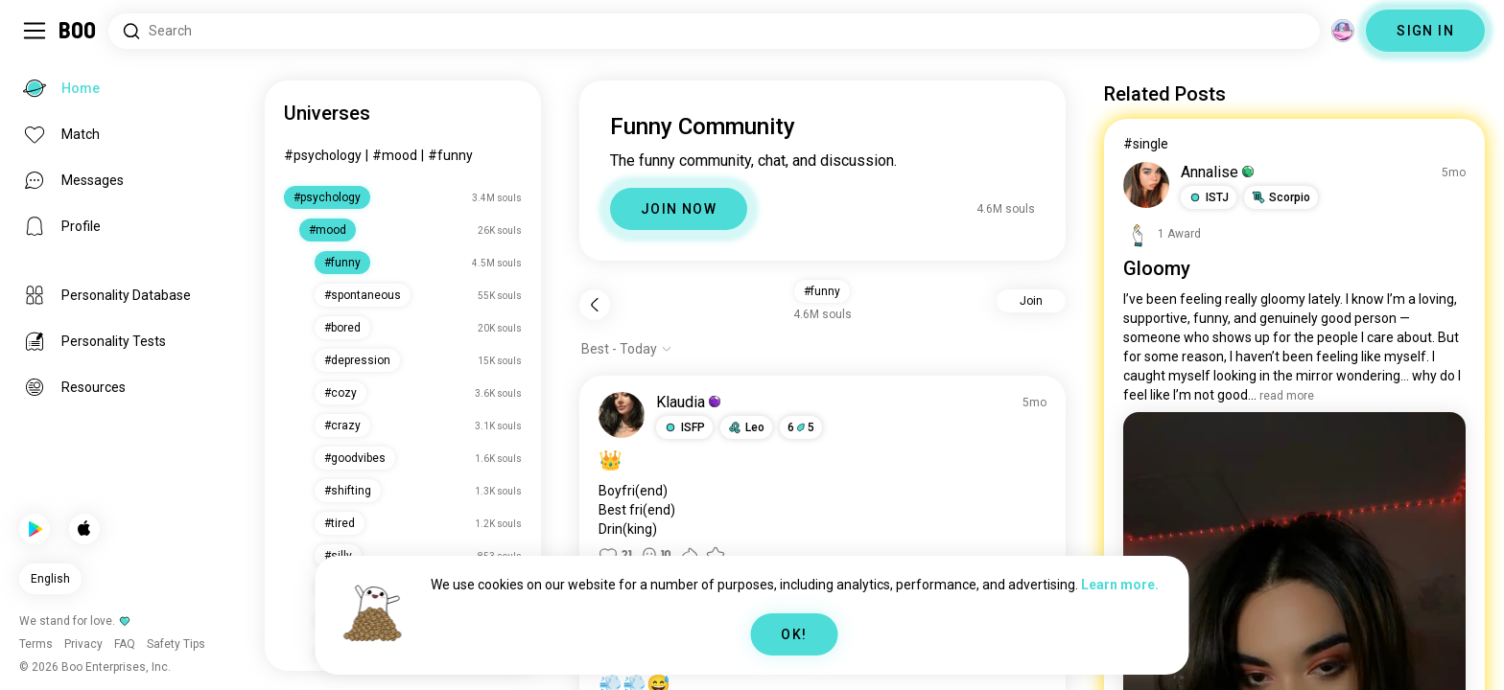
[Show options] (626, 348)
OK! (794, 634)
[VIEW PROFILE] (622, 415)
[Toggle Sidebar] (34, 30)
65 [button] (800, 427)
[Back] (594, 304)
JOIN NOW (679, 209)
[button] (684, 427)
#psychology (323, 155)
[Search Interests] (714, 31)
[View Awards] (1162, 233)
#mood (394, 155)
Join (1031, 301)
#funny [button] (822, 291)
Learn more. (1120, 584)
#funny (450, 155)
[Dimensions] (1342, 30)
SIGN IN (1425, 30)
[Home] (78, 30)
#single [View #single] (1145, 143)
